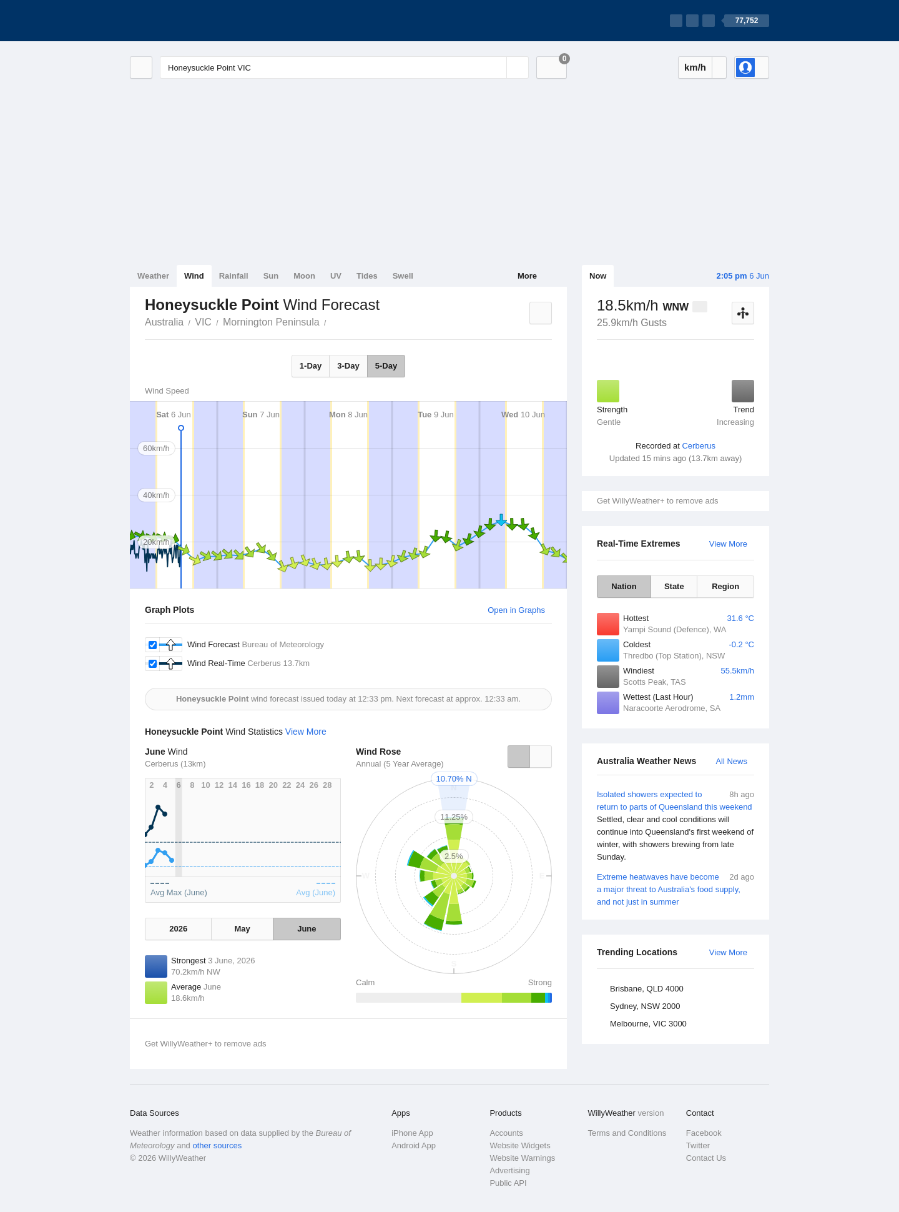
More (527, 276)
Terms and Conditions (627, 1133)
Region (725, 586)
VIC (203, 322)
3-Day (348, 365)
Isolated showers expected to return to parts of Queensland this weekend (675, 825)
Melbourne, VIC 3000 (648, 1023)
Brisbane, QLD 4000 (647, 988)
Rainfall (233, 276)
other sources (217, 1145)
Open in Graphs (516, 610)
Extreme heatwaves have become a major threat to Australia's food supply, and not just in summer (675, 889)
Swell (403, 276)
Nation (623, 586)
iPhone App (412, 1133)
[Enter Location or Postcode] (344, 67)
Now (597, 276)
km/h (695, 67)
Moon (304, 276)
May (242, 928)
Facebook (704, 1133)
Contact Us (706, 1158)
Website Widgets (519, 1145)
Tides (367, 276)
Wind (194, 276)
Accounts (506, 1133)
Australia (164, 322)
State (674, 586)
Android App (413, 1145)
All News (731, 761)
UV (335, 276)
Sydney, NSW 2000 (645, 1006)
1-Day (311, 365)
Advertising (509, 1170)
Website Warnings (522, 1158)
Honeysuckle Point (333, 321)
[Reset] (496, 67)
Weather (153, 276)
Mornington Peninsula (271, 322)
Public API (507, 1183)
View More (728, 544)
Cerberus (698, 445)
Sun (271, 276)
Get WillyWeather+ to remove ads (657, 500)
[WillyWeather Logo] (188, 20)
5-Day (386, 365)
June (306, 928)
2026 (178, 928)
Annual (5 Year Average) (400, 763)
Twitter (698, 1145)
